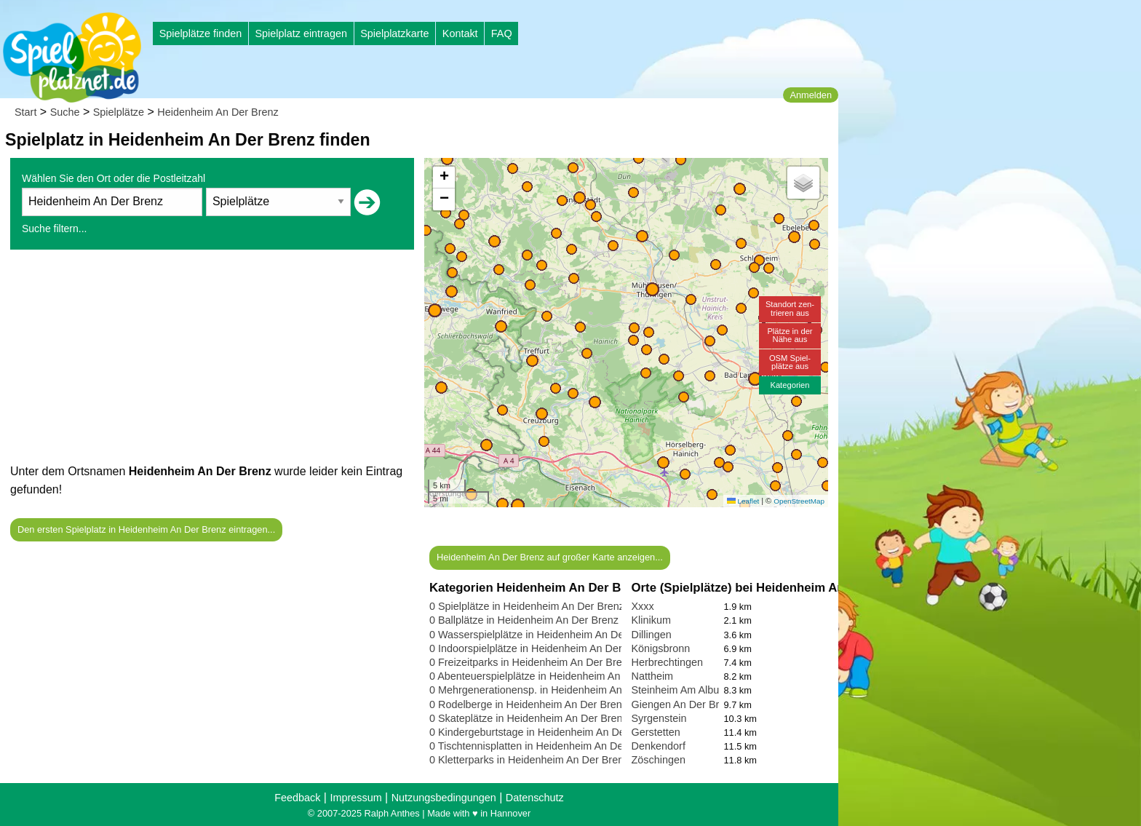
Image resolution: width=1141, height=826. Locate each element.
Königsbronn (661, 648)
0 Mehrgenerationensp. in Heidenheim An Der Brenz (550, 690)
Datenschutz (535, 797)
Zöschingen (658, 760)
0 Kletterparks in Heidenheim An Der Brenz (529, 760)
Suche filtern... (54, 228)
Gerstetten (656, 732)
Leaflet (743, 501)
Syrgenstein (659, 718)
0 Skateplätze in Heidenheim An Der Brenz (528, 718)
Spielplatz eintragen (300, 33)
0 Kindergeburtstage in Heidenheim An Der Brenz (544, 732)
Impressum (355, 797)
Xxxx (643, 606)
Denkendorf (658, 746)
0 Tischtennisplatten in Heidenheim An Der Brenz (543, 746)
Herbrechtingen (667, 662)
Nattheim (653, 676)
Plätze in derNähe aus (789, 335)
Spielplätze (118, 112)
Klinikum (651, 620)
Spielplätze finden (200, 33)
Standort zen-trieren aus (790, 308)
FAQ (501, 33)
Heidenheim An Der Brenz (217, 112)
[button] (518, 505)
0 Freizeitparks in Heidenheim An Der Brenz (531, 662)
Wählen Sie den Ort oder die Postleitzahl (113, 178)
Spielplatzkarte (394, 33)
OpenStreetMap (799, 501)
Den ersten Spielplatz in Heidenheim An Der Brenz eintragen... (146, 529)
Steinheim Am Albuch (681, 690)
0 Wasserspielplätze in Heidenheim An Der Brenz (543, 634)
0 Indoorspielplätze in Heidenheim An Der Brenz (540, 648)
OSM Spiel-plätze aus (790, 362)
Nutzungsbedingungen (443, 797)
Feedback (297, 797)
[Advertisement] (212, 360)
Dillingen (652, 634)
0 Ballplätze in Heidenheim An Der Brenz (524, 620)
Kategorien (789, 385)
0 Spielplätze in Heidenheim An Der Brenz (526, 606)
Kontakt (460, 33)
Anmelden (811, 95)
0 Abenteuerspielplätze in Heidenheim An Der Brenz (549, 676)
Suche (65, 112)
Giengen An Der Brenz (684, 704)
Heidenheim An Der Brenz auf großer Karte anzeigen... (550, 557)
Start (25, 112)
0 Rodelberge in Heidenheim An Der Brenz (528, 704)
